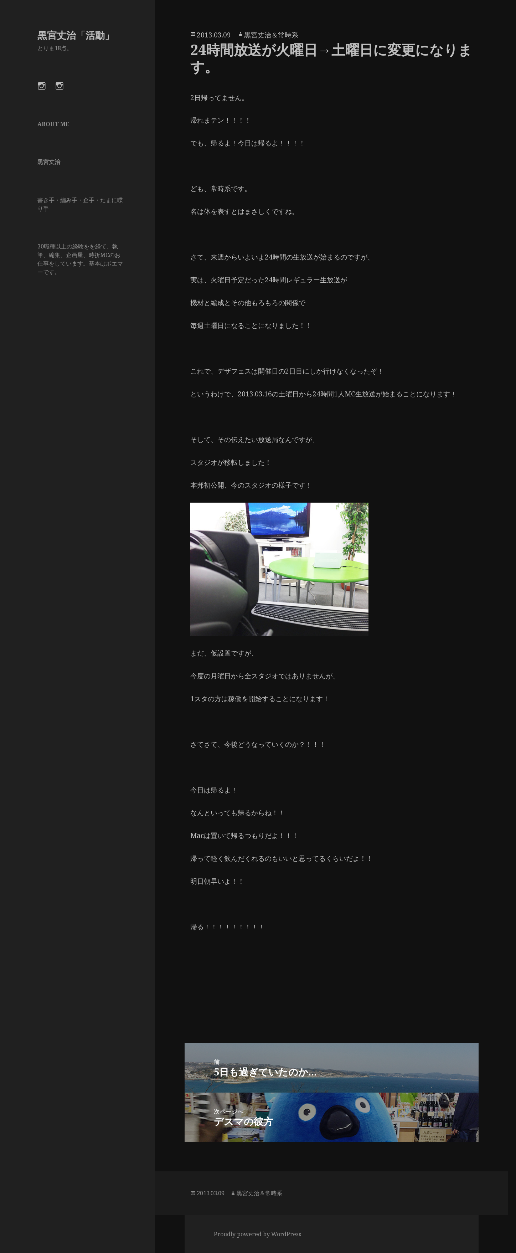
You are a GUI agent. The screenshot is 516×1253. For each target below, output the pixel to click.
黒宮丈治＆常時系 (271, 35)
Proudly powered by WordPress (257, 1234)
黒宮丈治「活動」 (75, 35)
